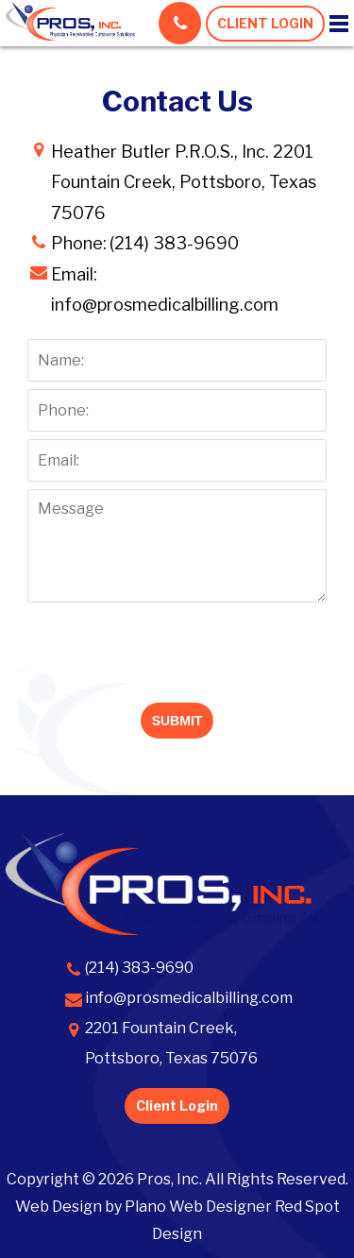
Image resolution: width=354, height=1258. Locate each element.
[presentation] (176, 647)
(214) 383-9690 (139, 968)
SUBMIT (177, 720)
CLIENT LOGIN (265, 23)
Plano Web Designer (198, 1207)
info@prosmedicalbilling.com (164, 304)
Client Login (177, 1105)
